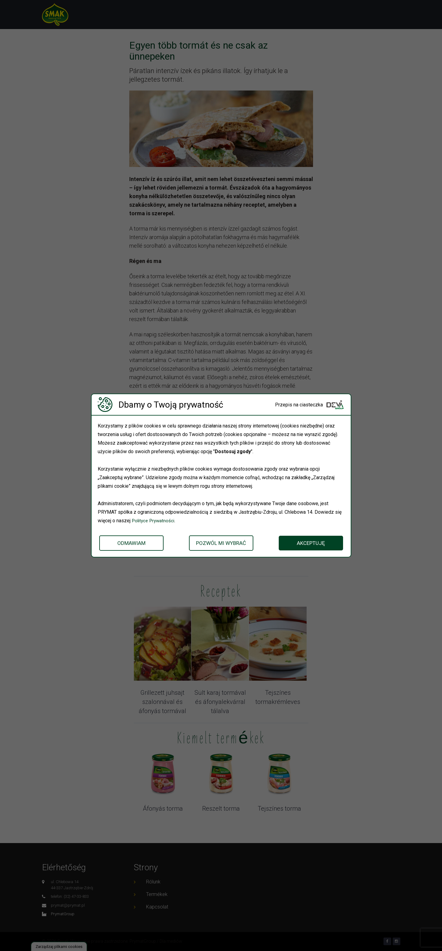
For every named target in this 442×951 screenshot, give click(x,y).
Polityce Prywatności (154, 521)
